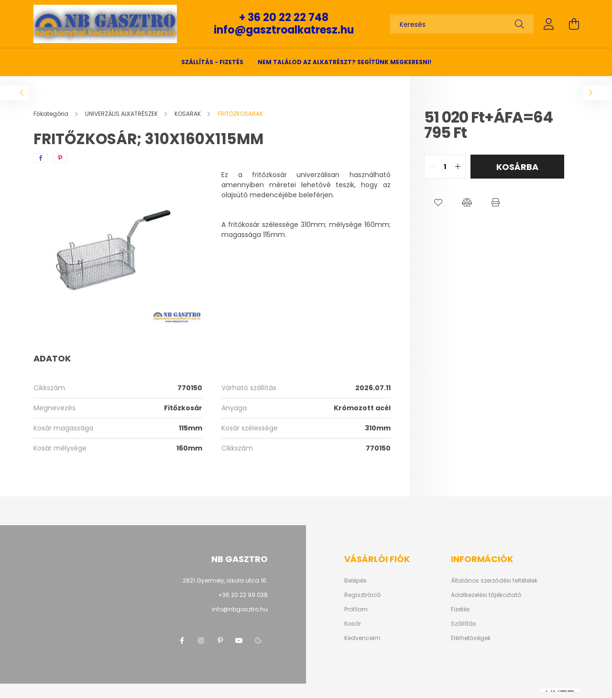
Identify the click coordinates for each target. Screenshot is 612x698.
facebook (181, 640)
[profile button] (548, 24)
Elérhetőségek (471, 638)
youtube (239, 640)
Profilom (356, 609)
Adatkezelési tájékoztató (486, 595)
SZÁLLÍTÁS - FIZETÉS (212, 62)
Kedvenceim (362, 638)
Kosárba (517, 167)
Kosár (352, 623)
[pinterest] (60, 158)
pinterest (220, 640)
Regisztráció (362, 595)
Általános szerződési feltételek (494, 580)
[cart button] (573, 24)
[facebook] (40, 158)
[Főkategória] (51, 114)
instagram (200, 640)
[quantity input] (445, 166)
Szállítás (463, 623)
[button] (438, 202)
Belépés (355, 580)
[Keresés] (462, 24)
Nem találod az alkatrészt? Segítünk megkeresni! (344, 62)
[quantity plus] (458, 166)
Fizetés (460, 609)
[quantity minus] (432, 166)
